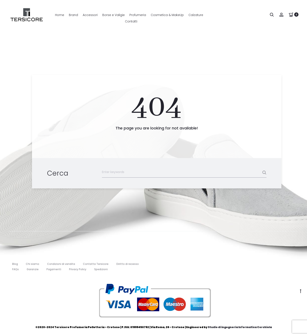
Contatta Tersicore (96, 263)
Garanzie (33, 269)
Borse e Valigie (113, 15)
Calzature (195, 15)
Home (59, 15)
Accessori (90, 15)
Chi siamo (32, 263)
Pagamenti (53, 269)
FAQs (15, 269)
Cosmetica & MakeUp (167, 15)
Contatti (131, 21)
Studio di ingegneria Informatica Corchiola (240, 327)
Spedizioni (101, 269)
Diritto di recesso (127, 263)
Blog (15, 263)
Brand (73, 15)
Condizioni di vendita (61, 263)
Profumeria (137, 15)
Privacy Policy (77, 269)
